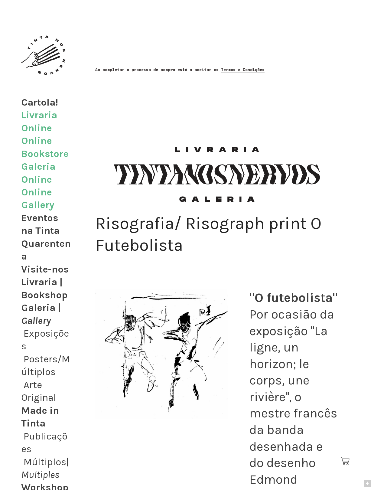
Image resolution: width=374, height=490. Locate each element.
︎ (345, 462)
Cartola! (39, 102)
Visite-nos (45, 269)
